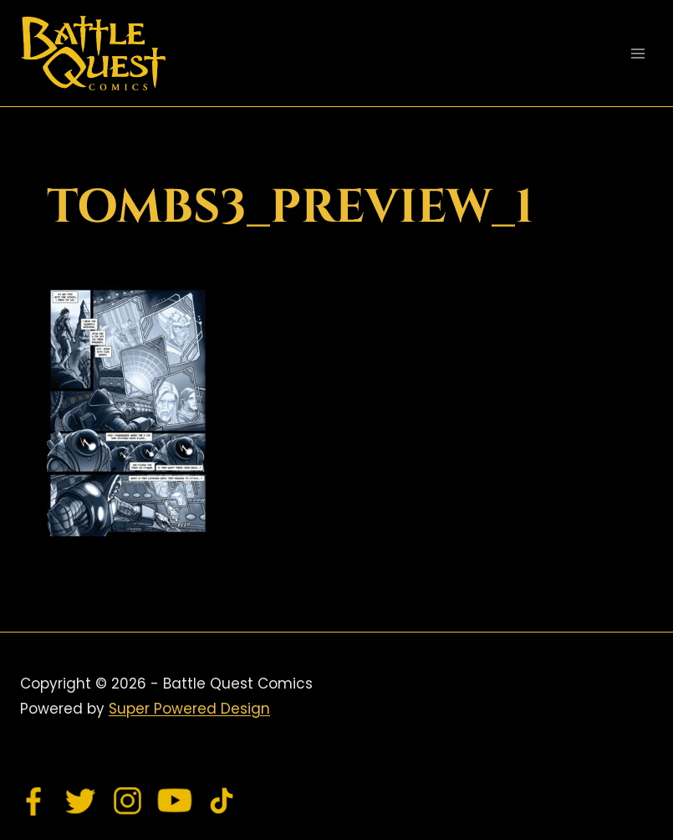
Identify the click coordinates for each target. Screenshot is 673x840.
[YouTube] (175, 800)
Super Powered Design (189, 709)
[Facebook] (34, 800)
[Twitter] (81, 800)
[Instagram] (128, 800)
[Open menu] (637, 53)
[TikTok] (221, 800)
